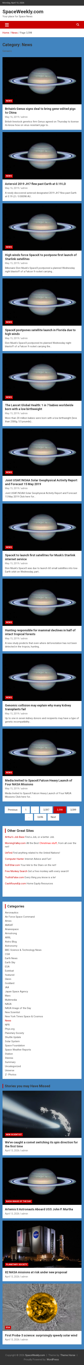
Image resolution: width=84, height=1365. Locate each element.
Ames (8, 920)
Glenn (8, 979)
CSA (7, 954)
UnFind (9, 852)
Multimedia (11, 999)
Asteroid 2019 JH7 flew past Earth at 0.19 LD (35, 184)
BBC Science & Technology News (23, 949)
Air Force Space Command (20, 916)
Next (53, 817)
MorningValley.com (15, 843)
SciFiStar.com (12, 865)
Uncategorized (13, 1066)
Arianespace (12, 929)
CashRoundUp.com (15, 883)
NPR (7, 1024)
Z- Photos (10, 1074)
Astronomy (11, 945)
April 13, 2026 (12, 1150)
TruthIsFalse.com (14, 877)
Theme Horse (67, 1355)
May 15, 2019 (12, 263)
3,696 (40, 817)
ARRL (8, 937)
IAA (7, 987)
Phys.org (9, 1028)
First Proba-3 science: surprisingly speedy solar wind (41, 1335)
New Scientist (12, 1012)
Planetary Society (14, 1033)
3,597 (46, 809)
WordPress (53, 1359)
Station (9, 1053)
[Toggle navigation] (6, 25)
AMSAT (9, 925)
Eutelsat (9, 970)
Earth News (11, 958)
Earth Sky (10, 962)
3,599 (73, 809)
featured (9, 974)
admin (24, 117)
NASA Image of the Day (18, 1008)
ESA (7, 966)
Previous (13, 809)
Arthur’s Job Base (15, 837)
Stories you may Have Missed (27, 1086)
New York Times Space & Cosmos (24, 1016)
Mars (7, 995)
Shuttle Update (13, 1037)
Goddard (9, 983)
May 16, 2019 (12, 117)
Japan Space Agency (16, 991)
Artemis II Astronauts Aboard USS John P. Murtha (39, 1209)
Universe (9, 1070)
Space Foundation (15, 1045)
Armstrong (11, 933)
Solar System (12, 1041)
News (9, 101)
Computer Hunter (14, 858)
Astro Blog (11, 941)
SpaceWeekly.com (23, 11)
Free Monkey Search (16, 871)
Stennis (9, 1057)
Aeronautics (11, 912)
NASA (8, 1003)
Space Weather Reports (18, 1049)
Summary (10, 1062)
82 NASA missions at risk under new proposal (36, 1272)
